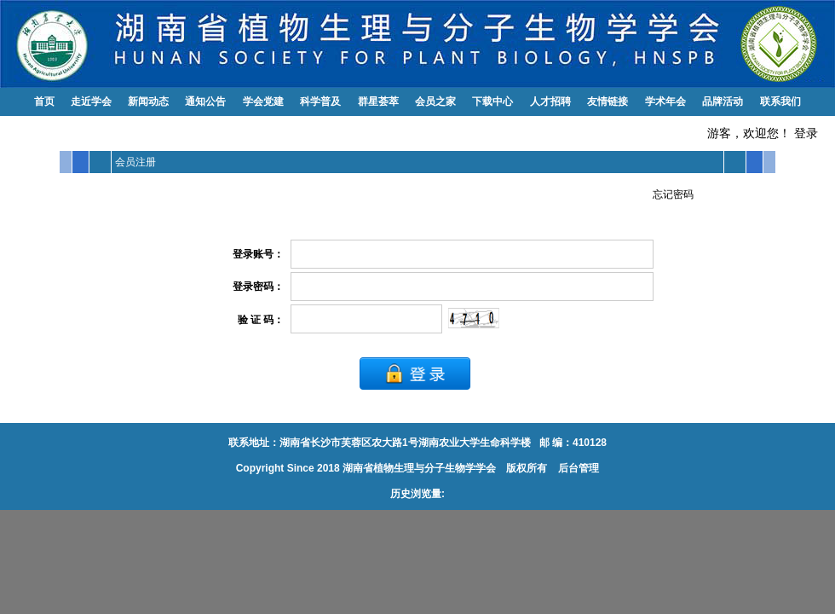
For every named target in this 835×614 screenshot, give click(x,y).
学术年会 (665, 101)
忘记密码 (673, 194)
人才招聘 (550, 101)
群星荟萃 (378, 101)
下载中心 (492, 101)
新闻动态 (148, 101)
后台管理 (577, 468)
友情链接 (607, 101)
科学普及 (320, 101)
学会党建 (263, 101)
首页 (44, 101)
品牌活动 (722, 101)
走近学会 (91, 101)
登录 (806, 133)
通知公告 (205, 101)
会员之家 (435, 101)
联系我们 (780, 101)
